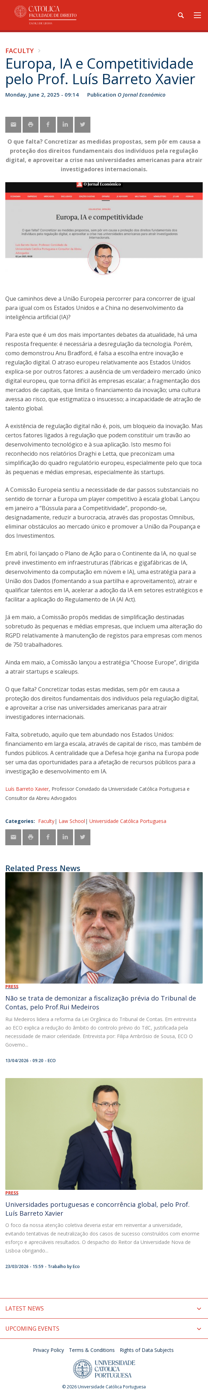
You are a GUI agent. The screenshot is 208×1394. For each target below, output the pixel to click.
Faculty (19, 50)
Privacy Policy (48, 1350)
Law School (72, 821)
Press (11, 987)
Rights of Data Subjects (147, 1350)
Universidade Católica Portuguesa (127, 821)
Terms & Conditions (92, 1350)
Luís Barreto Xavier (27, 788)
